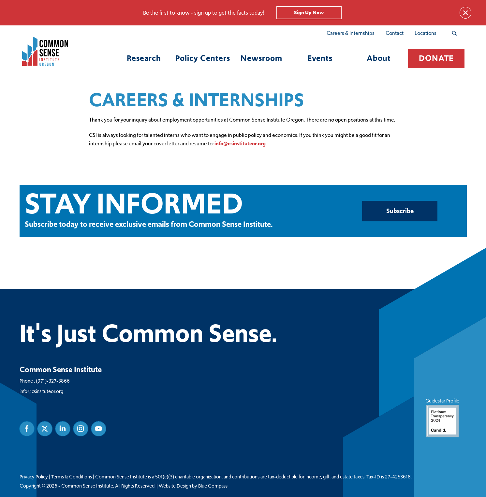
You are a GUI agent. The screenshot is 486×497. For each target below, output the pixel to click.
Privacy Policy (34, 477)
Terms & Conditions (71, 477)
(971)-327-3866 (53, 380)
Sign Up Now (309, 12)
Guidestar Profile (442, 417)
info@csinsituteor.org (41, 391)
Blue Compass (213, 486)
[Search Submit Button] (454, 33)
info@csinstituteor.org (240, 143)
